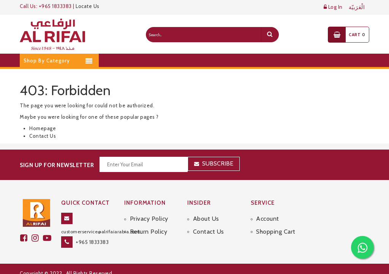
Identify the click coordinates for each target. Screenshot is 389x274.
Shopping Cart (276, 231)
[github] (37, 238)
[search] (269, 34)
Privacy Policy (149, 218)
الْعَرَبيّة (357, 7)
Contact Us (42, 136)
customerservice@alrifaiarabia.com (100, 231)
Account (267, 218)
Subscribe (217, 163)
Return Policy (149, 231)
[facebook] (26, 238)
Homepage (42, 128)
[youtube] (48, 238)
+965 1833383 (92, 242)
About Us (206, 218)
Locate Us (88, 6)
